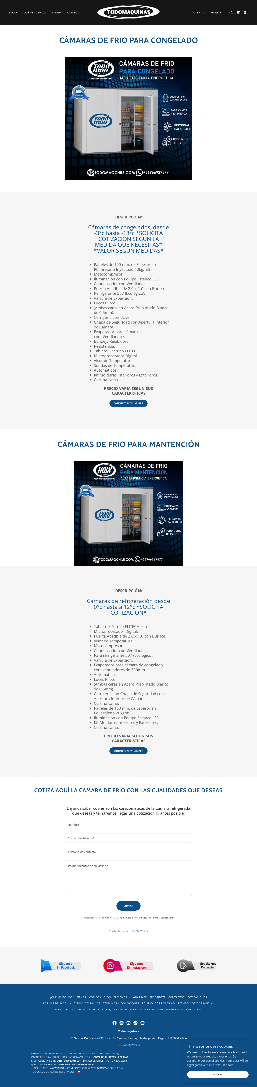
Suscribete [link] (158, 997)
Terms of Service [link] (160, 917)
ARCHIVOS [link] (120, 1009)
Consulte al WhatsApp (128, 403)
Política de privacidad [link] (158, 1003)
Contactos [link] (176, 997)
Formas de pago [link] (55, 1003)
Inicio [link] (12, 12)
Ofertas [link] (199, 12)
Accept (217, 1074)
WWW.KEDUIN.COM (61, 1068)
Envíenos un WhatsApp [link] (130, 997)
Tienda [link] (57, 12)
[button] (216, 12)
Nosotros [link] (95, 1009)
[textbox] (128, 824)
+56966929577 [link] (138, 931)
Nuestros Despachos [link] (85, 1003)
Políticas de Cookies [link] (70, 1009)
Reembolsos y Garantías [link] (196, 1003)
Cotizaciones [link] (197, 997)
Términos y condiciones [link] (121, 1003)
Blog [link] (107, 997)
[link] (128, 12)
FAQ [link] (108, 1009)
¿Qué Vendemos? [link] (34, 12)
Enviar (128, 905)
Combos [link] (73, 12)
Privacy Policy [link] (140, 917)
